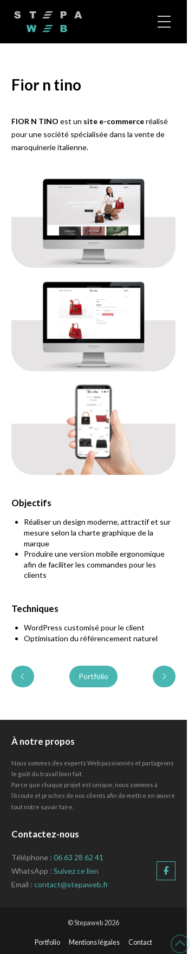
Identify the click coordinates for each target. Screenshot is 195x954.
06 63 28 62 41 (78, 857)
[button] (164, 21)
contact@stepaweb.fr (71, 884)
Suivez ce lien (76, 870)
